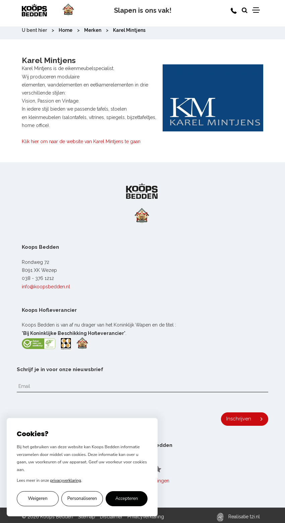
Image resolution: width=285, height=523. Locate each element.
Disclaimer (111, 516)
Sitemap (86, 516)
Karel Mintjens (129, 30)
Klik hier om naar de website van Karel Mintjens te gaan (81, 141)
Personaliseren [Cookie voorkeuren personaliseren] (82, 499)
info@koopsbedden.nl (46, 286)
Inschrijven (238, 419)
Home (65, 30)
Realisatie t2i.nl (238, 517)
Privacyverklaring (145, 516)
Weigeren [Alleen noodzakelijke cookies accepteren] (37, 499)
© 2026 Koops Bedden (47, 516)
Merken (92, 30)
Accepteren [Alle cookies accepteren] (126, 499)
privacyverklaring (65, 480)
